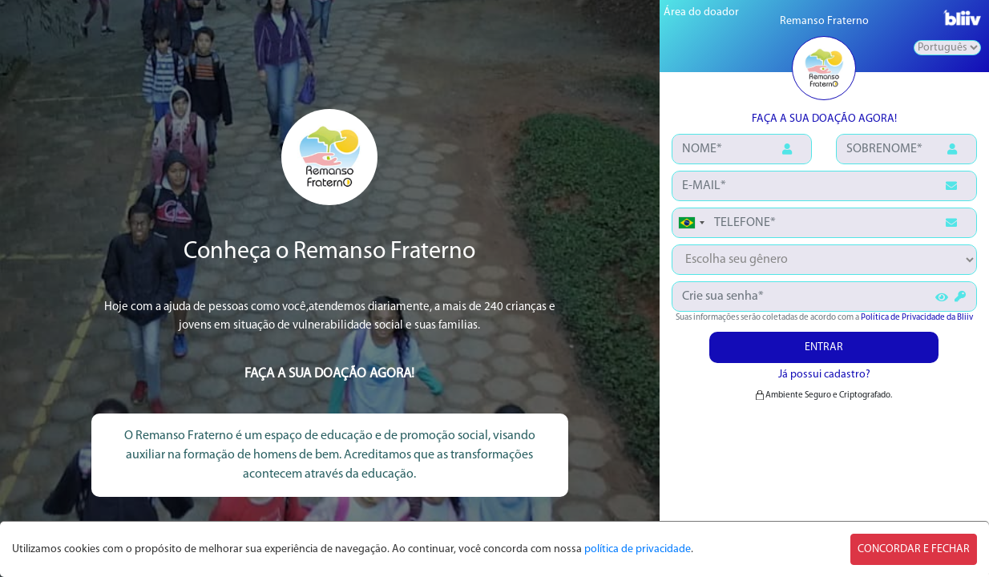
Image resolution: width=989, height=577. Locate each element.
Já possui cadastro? (824, 375)
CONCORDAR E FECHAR (914, 549)
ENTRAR (824, 347)
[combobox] (690, 222)
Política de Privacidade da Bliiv (917, 317)
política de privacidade (637, 549)
